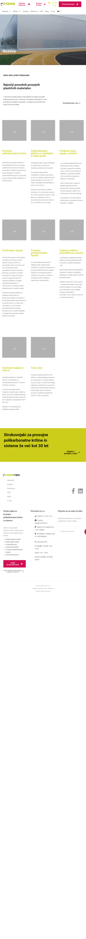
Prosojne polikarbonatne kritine (14, 152)
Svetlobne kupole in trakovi (13, 369)
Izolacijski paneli (11, 544)
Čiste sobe (36, 367)
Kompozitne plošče (12, 547)
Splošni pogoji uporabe (43, 591)
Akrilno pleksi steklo (12, 542)
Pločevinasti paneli (12, 555)
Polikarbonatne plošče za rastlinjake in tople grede (42, 153)
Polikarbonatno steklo (13, 539)
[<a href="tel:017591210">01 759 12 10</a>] (49, 3)
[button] (6, 11)
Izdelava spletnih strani (39, 588)
